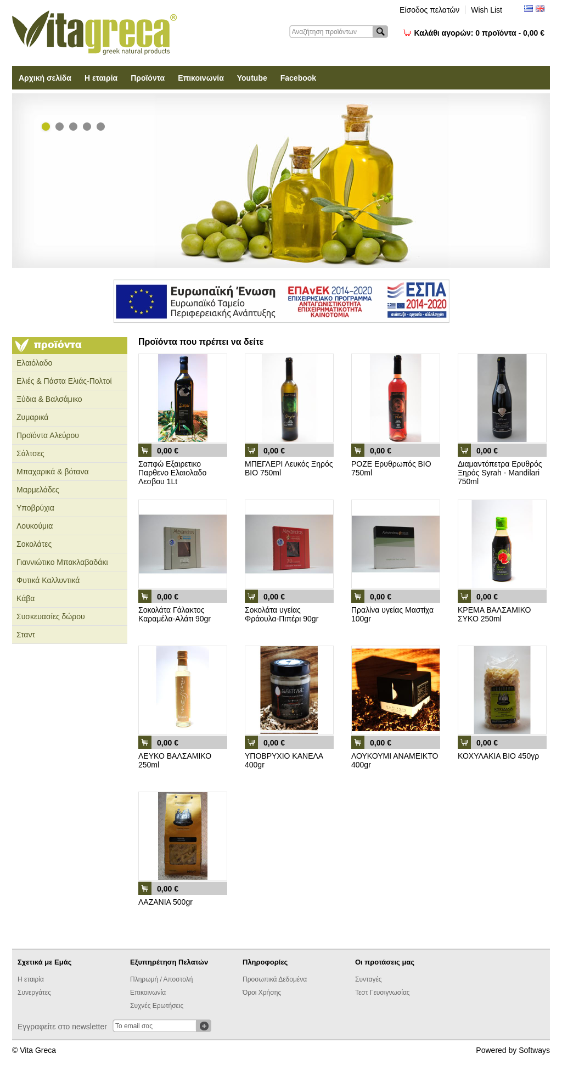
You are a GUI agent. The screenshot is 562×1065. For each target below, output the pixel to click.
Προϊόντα (148, 78)
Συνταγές (368, 979)
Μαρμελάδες (37, 489)
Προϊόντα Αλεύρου (47, 435)
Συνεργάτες (34, 992)
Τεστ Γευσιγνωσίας (382, 992)
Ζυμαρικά (32, 417)
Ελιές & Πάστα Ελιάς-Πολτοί (64, 381)
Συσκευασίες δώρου (50, 616)
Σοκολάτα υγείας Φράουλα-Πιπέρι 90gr (281, 614)
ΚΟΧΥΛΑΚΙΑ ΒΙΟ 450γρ (498, 756)
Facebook (298, 78)
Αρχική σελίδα (45, 78)
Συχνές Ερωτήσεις (156, 1006)
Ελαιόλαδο (34, 362)
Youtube (252, 78)
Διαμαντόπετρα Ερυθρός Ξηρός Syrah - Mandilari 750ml (500, 472)
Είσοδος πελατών (429, 9)
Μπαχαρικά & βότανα (52, 471)
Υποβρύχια (35, 507)
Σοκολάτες (34, 544)
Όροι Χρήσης (262, 992)
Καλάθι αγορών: (479, 33)
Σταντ (25, 634)
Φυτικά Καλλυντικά (48, 580)
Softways (534, 1050)
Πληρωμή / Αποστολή (161, 979)
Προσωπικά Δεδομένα (275, 979)
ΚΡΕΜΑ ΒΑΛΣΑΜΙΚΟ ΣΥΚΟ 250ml (494, 614)
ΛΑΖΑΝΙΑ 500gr (165, 902)
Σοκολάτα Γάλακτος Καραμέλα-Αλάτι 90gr (174, 614)
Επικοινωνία (201, 78)
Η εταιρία (101, 78)
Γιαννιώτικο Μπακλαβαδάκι (62, 562)
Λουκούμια (34, 526)
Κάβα (25, 598)
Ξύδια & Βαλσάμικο (49, 399)
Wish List (486, 9)
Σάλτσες (30, 453)
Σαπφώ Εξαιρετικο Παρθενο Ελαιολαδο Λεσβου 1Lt (172, 472)
